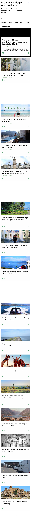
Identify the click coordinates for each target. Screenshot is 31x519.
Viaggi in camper (19, 22)
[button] (28, 53)
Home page (3, 22)
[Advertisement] (15, 93)
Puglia (10, 22)
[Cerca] (26, 2)
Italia (27, 22)
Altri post (15, 515)
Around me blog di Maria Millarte (11, 4)
